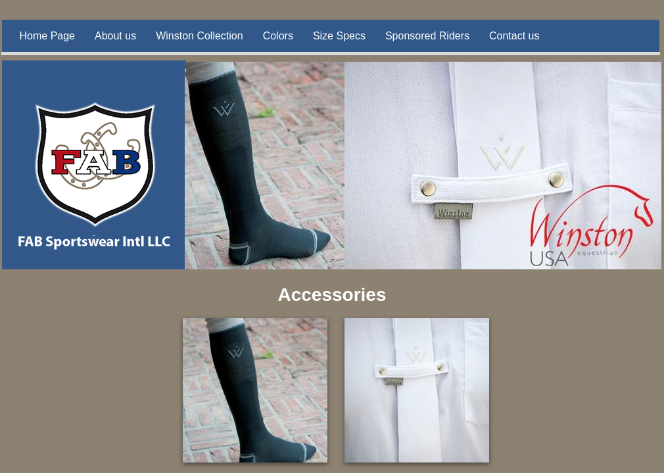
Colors (278, 35)
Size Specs (339, 35)
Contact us (514, 35)
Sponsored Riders (427, 35)
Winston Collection (199, 35)
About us (115, 35)
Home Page (48, 35)
